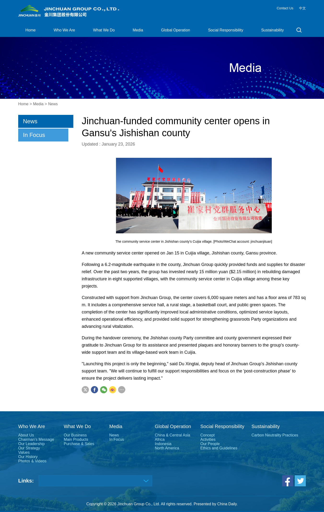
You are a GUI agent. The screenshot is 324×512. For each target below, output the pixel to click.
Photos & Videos (32, 461)
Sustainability (272, 30)
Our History (28, 457)
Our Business (75, 435)
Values (24, 452)
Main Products (76, 439)
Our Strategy (29, 448)
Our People (210, 444)
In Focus (34, 135)
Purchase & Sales (79, 444)
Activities (207, 439)
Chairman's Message (36, 439)
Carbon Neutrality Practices (274, 435)
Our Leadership (31, 444)
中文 (302, 8)
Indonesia (163, 444)
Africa (160, 439)
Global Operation (175, 30)
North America (167, 448)
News (53, 104)
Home (30, 30)
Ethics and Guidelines (218, 448)
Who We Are (64, 30)
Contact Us (285, 8)
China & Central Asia (172, 435)
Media (138, 30)
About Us (26, 435)
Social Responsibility (225, 30)
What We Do (104, 30)
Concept (207, 435)
